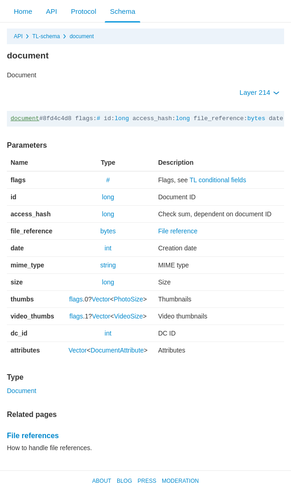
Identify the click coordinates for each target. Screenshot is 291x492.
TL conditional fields (217, 180)
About (101, 481)
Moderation (180, 481)
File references (33, 436)
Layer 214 (260, 92)
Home (23, 11)
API (51, 11)
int (108, 248)
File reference (178, 231)
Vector (101, 299)
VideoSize (128, 316)
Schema (122, 11)
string (108, 265)
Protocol (83, 11)
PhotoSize (128, 299)
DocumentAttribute (117, 350)
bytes (256, 118)
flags (76, 299)
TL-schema (46, 36)
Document (21, 390)
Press (146, 481)
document (81, 36)
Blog (124, 481)
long (121, 118)
